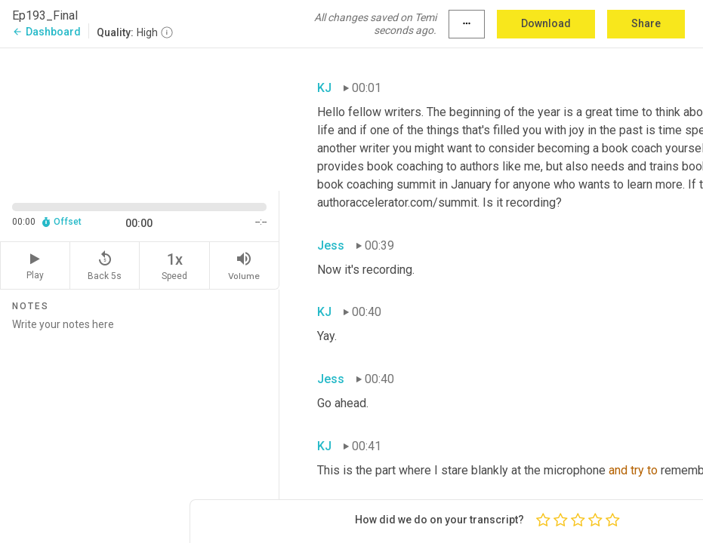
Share (646, 23)
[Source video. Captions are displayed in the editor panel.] (139, 118)
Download (546, 23)
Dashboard (46, 32)
